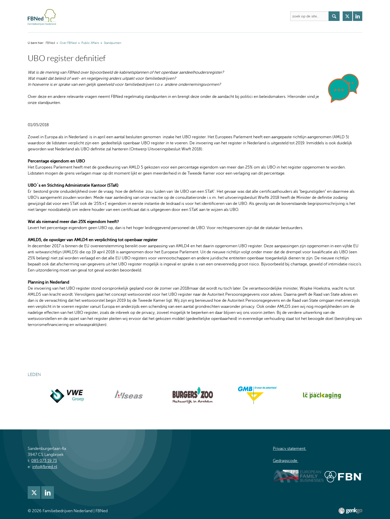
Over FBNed (92, 16)
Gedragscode (285, 460)
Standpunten (112, 43)
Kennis (173, 16)
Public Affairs (90, 43)
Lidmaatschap (220, 16)
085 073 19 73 (44, 460)
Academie (149, 16)
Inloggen (278, 16)
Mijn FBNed (251, 16)
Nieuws (193, 16)
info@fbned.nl (44, 467)
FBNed (71, 16)
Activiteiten (122, 16)
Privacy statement (289, 448)
